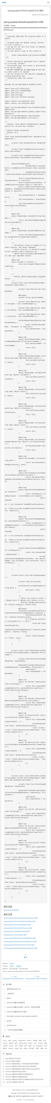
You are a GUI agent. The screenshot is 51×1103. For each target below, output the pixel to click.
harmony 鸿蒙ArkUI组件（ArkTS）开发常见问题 (23, 1007)
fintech (30, 1043)
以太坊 (11, 1046)
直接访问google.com (14, 989)
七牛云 (23, 1090)
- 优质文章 (10, 993)
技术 (26, 1046)
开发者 (20, 1046)
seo (46, 1048)
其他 (45, 1043)
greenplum (39, 1046)
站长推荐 (33, 1096)
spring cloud (23, 1043)
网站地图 (26, 1096)
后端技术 (11, 963)
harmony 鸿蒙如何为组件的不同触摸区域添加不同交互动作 (24, 1079)
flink (21, 1048)
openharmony (11, 1025)
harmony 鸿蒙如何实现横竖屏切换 (16, 1077)
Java (11, 966)
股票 (30, 1046)
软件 (16, 1043)
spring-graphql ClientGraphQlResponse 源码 (18, 928)
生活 (44, 1040)
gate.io (9, 998)
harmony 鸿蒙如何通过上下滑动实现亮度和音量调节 (22, 1064)
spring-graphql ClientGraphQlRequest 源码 (17, 925)
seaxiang (25, 1100)
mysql (17, 1048)
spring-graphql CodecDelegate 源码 (15, 935)
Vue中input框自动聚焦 (15, 1030)
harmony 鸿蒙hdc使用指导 (16, 1002)
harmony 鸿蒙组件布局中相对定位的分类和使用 (21, 1066)
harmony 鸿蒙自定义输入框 (15, 1082)
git (34, 1046)
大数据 (35, 1040)
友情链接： (20, 1100)
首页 (4, 2)
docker (29, 1040)
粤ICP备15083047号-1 (32, 1090)
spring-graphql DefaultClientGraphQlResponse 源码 (20, 941)
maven (5, 1043)
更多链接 (31, 1100)
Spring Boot (22, 1040)
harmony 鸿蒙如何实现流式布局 (16, 1071)
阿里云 (18, 1090)
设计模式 (32, 1048)
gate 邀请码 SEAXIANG (13, 1058)
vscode (40, 1043)
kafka (26, 1048)
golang (9, 1021)
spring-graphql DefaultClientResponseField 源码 (19, 945)
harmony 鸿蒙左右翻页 (13, 1061)
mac (35, 1043)
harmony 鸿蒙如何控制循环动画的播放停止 (19, 1074)
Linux (5, 1040)
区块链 (5, 1046)
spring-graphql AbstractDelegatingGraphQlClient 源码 (21, 918)
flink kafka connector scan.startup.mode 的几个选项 (24, 1016)
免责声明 (39, 1096)
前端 (40, 1040)
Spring (18, 966)
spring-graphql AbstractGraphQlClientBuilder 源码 (19, 921)
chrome (11, 1048)
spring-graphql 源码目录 (11, 910)
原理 (37, 1048)
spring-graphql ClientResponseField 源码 (17, 931)
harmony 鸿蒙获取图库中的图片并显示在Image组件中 (23, 1069)
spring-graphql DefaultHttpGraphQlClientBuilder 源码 (20, 948)
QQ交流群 (12, 1096)
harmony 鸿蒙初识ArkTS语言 (17, 1012)
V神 (16, 1046)
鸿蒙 (42, 1048)
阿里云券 (19, 1096)
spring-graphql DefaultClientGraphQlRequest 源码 (20, 938)
